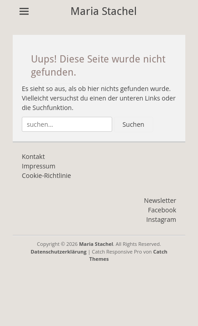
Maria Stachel (103, 11)
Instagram (161, 219)
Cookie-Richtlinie (46, 175)
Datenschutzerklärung (58, 251)
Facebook (162, 210)
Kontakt (33, 156)
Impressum (38, 166)
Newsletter (160, 200)
